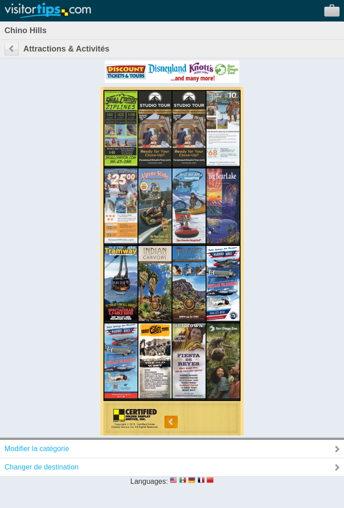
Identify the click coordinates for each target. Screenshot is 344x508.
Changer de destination (41, 467)
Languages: (149, 481)
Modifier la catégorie (36, 448)
